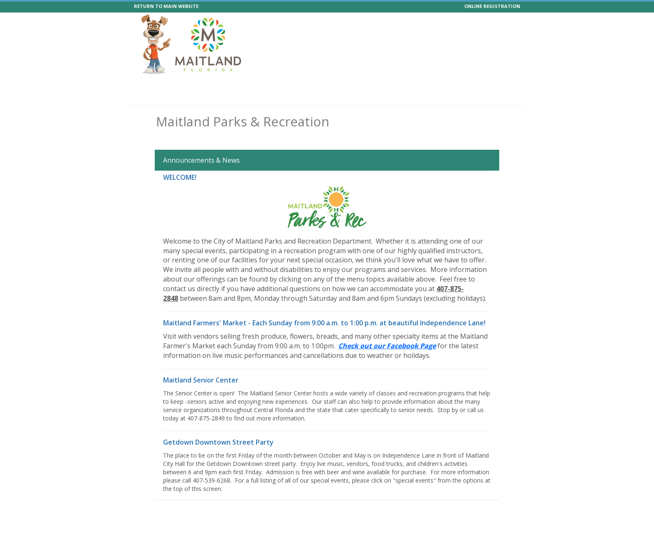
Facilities (359, 84)
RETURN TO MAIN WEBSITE (166, 6)
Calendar (394, 84)
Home (147, 84)
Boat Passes (454, 84)
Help (422, 84)
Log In (507, 98)
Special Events (220, 84)
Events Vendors (270, 84)
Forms (488, 84)
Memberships (319, 84)
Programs (178, 84)
